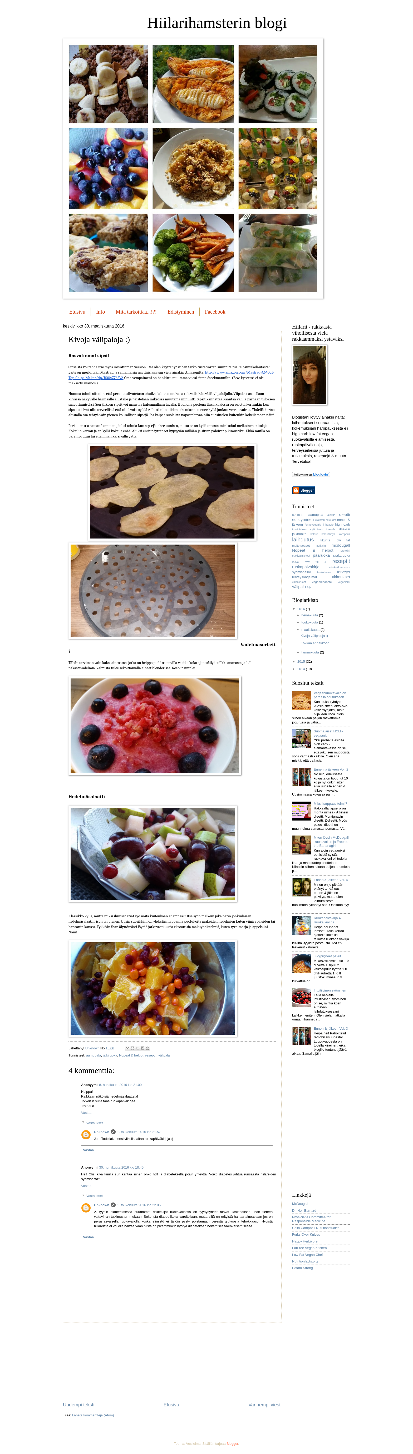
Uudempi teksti (78, 1404)
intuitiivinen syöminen (307, 529)
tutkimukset (340, 577)
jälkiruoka (110, 1055)
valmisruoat (299, 582)
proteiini (345, 550)
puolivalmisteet (301, 555)
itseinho (331, 529)
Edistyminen (181, 312)
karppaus (344, 534)
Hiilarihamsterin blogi (217, 22)
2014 (301, 669)
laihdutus (303, 539)
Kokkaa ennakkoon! (315, 643)
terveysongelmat (304, 577)
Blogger (232, 1444)
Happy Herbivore (305, 1241)
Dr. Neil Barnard (304, 1210)
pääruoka (321, 555)
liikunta (325, 540)
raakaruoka (341, 555)
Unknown (101, 1132)
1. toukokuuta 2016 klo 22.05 (139, 1205)
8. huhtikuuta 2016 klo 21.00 (120, 1085)
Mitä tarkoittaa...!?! (136, 312)
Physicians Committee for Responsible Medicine (311, 1219)
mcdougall (341, 545)
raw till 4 (315, 562)
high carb (342, 524)
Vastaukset (94, 1123)
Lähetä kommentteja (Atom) (93, 1415)
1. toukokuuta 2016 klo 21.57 (139, 1132)
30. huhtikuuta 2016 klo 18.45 (121, 1167)
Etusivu (77, 312)
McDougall (300, 1204)
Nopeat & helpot (131, 1055)
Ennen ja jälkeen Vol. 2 (331, 769)
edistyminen (303, 519)
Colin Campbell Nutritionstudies (316, 1228)
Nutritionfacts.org (305, 1261)
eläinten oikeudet (325, 520)
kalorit (314, 534)
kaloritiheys (328, 534)
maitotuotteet (301, 545)
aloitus (331, 515)
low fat (343, 540)
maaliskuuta (310, 630)
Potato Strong (302, 1268)
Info (100, 312)
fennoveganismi (314, 524)
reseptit (150, 1055)
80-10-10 (298, 514)
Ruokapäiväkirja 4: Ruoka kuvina (328, 920)
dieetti (344, 514)
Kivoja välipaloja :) (314, 636)
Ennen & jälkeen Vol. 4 (331, 880)
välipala (164, 1055)
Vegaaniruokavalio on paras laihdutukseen (330, 695)
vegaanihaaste (322, 581)
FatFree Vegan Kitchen (309, 1248)
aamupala (93, 1055)
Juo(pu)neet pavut (327, 956)
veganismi (344, 582)
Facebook (215, 312)
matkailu (321, 545)
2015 (301, 661)
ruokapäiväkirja (305, 567)
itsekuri (344, 529)
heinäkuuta (310, 615)
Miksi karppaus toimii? (330, 804)
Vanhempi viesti (265, 1404)
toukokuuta (310, 622)
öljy (309, 587)
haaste (329, 524)
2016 (301, 609)
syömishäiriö (301, 572)
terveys (343, 572)
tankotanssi (324, 572)
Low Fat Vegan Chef (307, 1255)
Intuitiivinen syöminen (330, 990)
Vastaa (86, 1113)
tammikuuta (310, 652)
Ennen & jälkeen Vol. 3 (331, 1028)
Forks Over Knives (306, 1234)
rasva (295, 562)
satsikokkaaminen (339, 567)
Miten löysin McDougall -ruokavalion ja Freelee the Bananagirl (331, 842)
